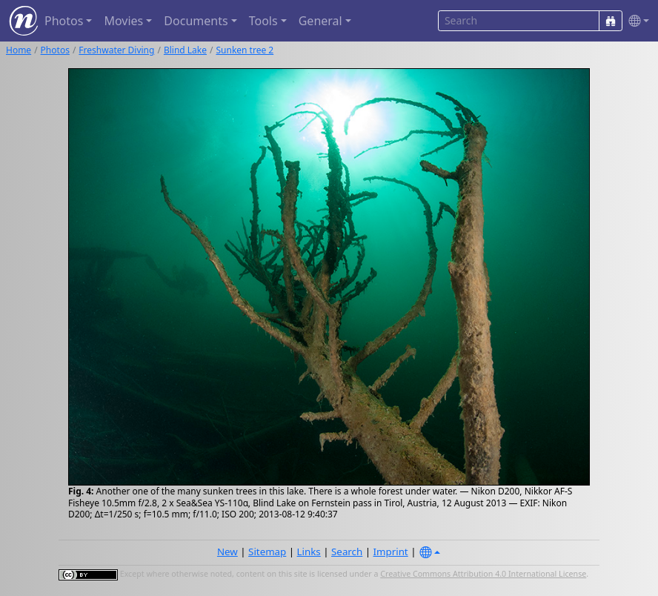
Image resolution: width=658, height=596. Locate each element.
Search (346, 551)
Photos (55, 50)
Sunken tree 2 (244, 50)
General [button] (320, 21)
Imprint (390, 551)
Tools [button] (263, 21)
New (227, 551)
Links (309, 551)
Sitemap (267, 551)
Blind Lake (185, 50)
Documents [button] (195, 21)
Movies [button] (123, 21)
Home (18, 50)
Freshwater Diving (116, 50)
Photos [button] (63, 21)
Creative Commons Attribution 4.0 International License (483, 574)
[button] (635, 21)
